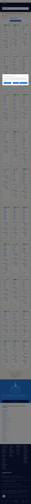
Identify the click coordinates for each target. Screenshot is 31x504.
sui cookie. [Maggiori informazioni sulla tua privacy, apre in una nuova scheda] (5, 80)
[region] (15, 79)
